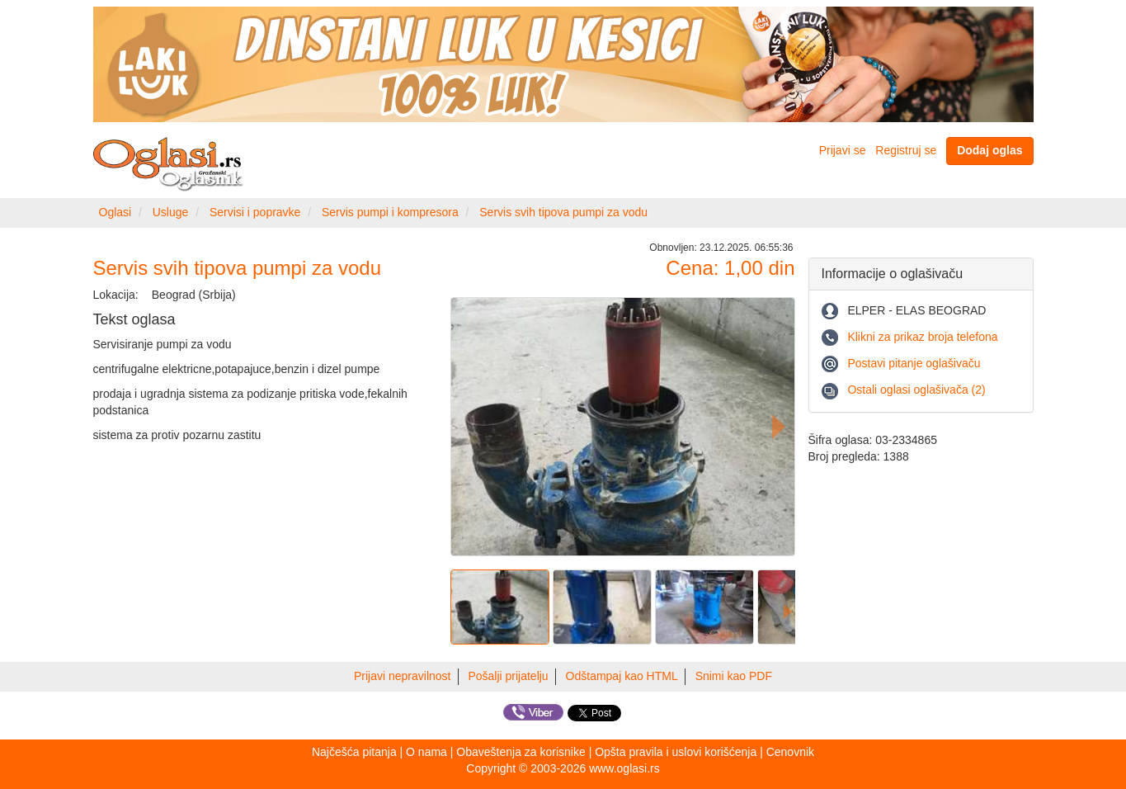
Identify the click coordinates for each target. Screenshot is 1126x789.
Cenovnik (790, 751)
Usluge (171, 212)
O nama (426, 751)
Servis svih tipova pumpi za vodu (563, 212)
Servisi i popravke (255, 212)
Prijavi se (842, 150)
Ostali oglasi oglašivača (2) (916, 389)
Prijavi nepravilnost (402, 676)
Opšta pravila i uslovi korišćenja (675, 751)
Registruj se (905, 150)
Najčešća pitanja (354, 751)
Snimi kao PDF (733, 676)
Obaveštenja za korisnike (520, 751)
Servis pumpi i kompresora (390, 212)
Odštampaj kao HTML (622, 676)
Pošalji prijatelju (508, 676)
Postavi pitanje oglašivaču (913, 363)
